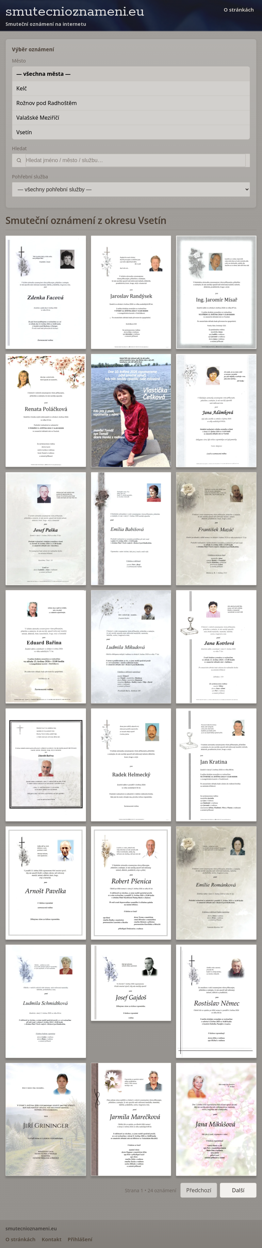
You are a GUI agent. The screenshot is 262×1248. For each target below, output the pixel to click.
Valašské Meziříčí (37, 117)
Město (19, 60)
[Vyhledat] (136, 160)
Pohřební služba (30, 176)
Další (238, 1190)
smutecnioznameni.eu (74, 11)
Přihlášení (80, 1239)
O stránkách (239, 9)
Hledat (19, 148)
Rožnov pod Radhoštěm (46, 103)
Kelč (21, 88)
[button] (45, 292)
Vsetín (24, 132)
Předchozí (198, 1190)
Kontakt (51, 1239)
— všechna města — (43, 73)
